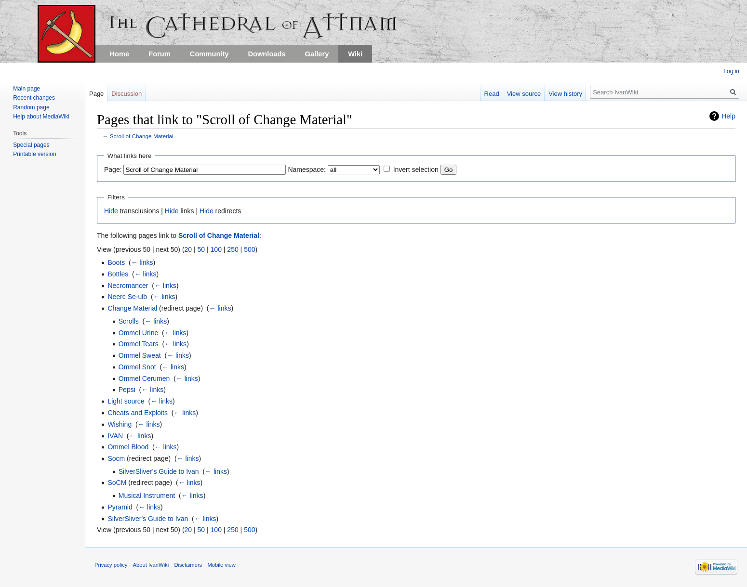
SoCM (116, 482)
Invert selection (416, 169)
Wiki (355, 54)
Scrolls (129, 321)
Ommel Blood (127, 447)
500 (249, 249)
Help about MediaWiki (41, 116)
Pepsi (127, 389)
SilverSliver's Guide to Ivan (159, 471)
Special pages (31, 145)
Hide (111, 211)
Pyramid (119, 507)
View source (524, 93)
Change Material (132, 308)
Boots (116, 262)
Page (96, 93)
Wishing (119, 424)
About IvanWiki (151, 565)
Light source (125, 401)
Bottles (117, 274)
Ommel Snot (137, 367)
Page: (113, 169)
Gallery (317, 54)
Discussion (126, 93)
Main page (26, 88)
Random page (31, 107)
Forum (159, 54)
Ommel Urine (138, 333)
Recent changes (34, 97)
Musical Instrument (147, 495)
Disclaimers (188, 565)
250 (232, 249)
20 (188, 249)
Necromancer (127, 285)
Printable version (34, 154)
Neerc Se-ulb (127, 296)
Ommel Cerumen (144, 378)
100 (216, 249)
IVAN (115, 436)
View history (565, 93)
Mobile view (221, 565)
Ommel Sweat (140, 355)
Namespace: (307, 169)
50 (201, 249)
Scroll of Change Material (141, 136)
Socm (116, 458)
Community (209, 54)
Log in (731, 71)
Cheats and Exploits (137, 413)
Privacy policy (110, 565)
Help (728, 116)
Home (120, 54)
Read (491, 93)
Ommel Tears (139, 344)
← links (142, 262)
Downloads (266, 54)
